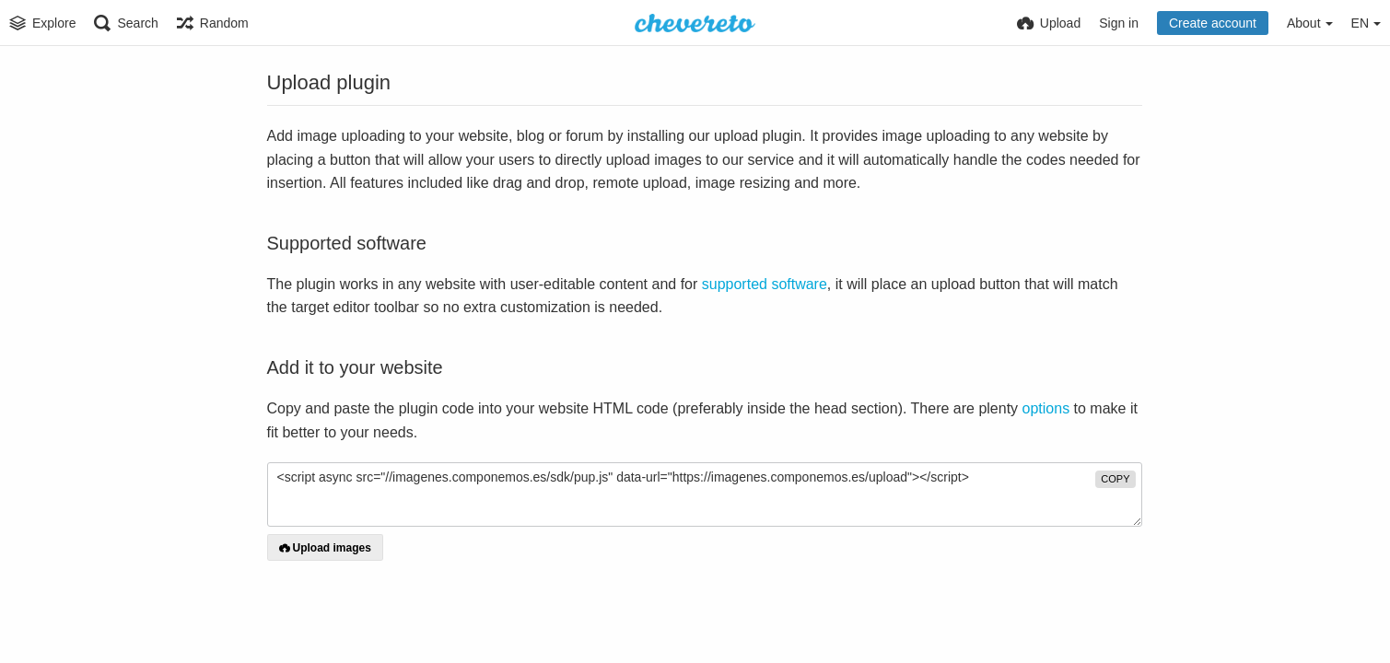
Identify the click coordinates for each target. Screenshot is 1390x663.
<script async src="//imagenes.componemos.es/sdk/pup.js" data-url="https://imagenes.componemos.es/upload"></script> (704, 494)
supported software (764, 284)
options (1046, 408)
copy (1115, 478)
